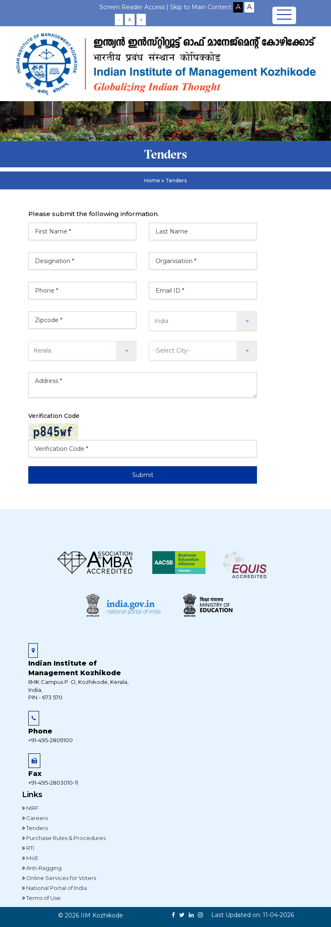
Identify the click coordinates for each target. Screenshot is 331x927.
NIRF (32, 808)
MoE (31, 858)
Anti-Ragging (43, 868)
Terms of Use (43, 898)
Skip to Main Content (201, 7)
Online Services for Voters (60, 878)
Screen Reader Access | (134, 7)
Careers (36, 818)
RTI (29, 848)
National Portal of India (56, 888)
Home (152, 180)
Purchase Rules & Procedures (65, 838)
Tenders (36, 828)
